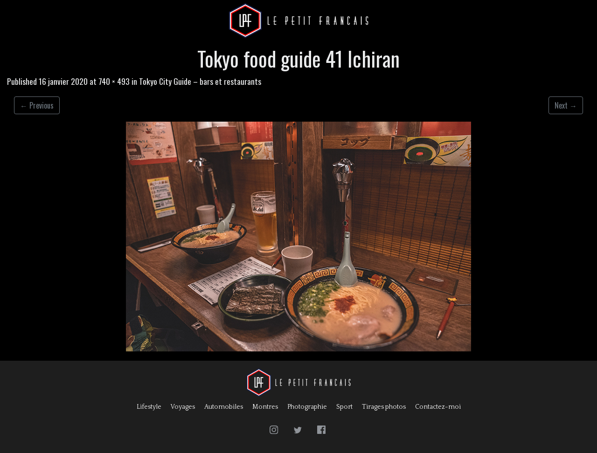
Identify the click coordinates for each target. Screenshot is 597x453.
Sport (344, 407)
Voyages (183, 407)
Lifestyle (149, 407)
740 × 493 (114, 81)
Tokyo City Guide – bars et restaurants (200, 81)
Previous (37, 105)
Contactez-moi (438, 407)
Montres (265, 407)
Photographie (307, 407)
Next (566, 105)
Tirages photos (384, 407)
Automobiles (223, 407)
